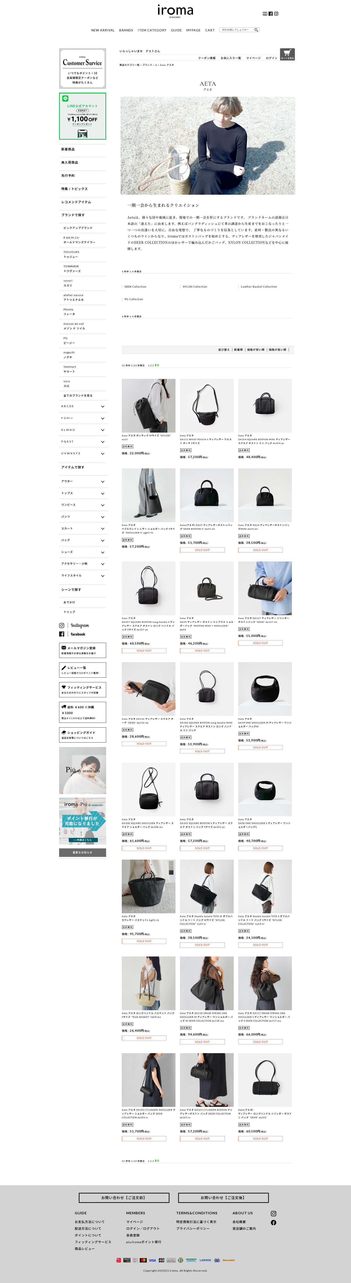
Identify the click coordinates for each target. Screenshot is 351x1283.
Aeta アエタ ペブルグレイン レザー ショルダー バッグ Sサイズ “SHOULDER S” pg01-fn (148, 529)
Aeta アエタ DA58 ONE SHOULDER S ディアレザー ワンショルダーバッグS (264, 823)
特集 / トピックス (74, 189)
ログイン (272, 58)
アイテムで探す (73, 467)
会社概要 (239, 1222)
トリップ (69, 612)
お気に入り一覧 (231, 58)
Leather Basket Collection (259, 286)
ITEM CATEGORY (152, 30)
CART (210, 30)
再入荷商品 (69, 162)
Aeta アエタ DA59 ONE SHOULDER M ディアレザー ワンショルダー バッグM (265, 722)
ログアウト (151, 1228)
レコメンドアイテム (76, 202)
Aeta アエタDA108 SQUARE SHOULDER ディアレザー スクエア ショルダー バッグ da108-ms (148, 823)
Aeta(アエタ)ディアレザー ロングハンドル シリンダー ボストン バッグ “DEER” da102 (265, 1113)
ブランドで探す (73, 215)
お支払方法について (90, 1222)
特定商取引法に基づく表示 (196, 1222)
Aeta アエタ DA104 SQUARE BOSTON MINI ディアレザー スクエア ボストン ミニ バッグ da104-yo (264, 439)
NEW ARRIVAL (103, 30)
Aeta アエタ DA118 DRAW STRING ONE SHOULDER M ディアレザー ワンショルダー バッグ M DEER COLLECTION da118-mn (206, 1017)
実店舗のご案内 (244, 1228)
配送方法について (88, 1228)
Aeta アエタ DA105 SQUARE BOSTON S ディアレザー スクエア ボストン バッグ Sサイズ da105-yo (206, 823)
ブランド (148, 65)
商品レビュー (85, 1249)
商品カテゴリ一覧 (130, 65)
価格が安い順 (256, 349)
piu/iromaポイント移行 (143, 1242)
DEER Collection (135, 286)
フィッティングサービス (93, 1242)
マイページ (253, 58)
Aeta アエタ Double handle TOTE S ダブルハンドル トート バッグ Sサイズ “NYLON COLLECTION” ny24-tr (264, 920)
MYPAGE (193, 30)
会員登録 (133, 1235)
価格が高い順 (277, 349)
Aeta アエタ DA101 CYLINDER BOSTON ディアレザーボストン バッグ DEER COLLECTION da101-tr (206, 1113)
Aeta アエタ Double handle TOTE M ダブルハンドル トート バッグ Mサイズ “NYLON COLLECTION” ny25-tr (206, 920)
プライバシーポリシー (193, 1228)
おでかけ (69, 602)
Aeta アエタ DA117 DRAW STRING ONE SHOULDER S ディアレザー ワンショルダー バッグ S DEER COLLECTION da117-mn (264, 1017)
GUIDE (176, 30)
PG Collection (134, 299)
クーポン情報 (207, 58)
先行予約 (68, 175)
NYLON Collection (195, 286)
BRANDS (126, 30)
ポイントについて (88, 1235)
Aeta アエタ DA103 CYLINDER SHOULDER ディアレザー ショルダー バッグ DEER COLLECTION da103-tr (149, 1113)
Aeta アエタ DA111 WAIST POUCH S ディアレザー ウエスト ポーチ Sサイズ (206, 439)
